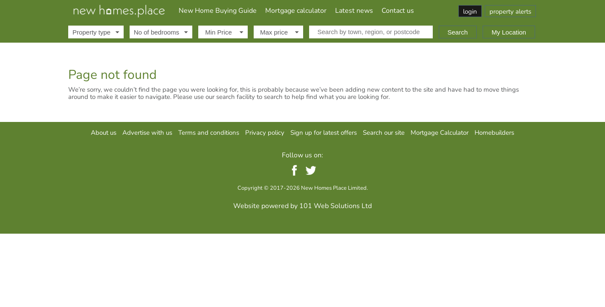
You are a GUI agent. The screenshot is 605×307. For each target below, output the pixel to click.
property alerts (510, 11)
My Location (509, 32)
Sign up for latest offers (323, 132)
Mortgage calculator (296, 10)
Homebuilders (494, 132)
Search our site (384, 132)
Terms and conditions (208, 132)
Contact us (398, 10)
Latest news (354, 10)
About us (103, 132)
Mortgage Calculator (440, 132)
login (470, 11)
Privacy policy (264, 132)
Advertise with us (147, 132)
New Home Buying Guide (218, 10)
